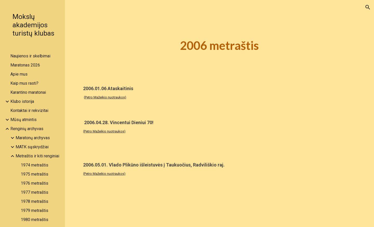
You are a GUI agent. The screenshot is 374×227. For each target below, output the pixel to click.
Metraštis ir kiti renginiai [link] (37, 155)
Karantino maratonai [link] (28, 92)
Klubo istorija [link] (22, 101)
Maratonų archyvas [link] (33, 137)
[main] (219, 45)
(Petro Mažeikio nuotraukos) (105, 97)
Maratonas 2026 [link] (25, 65)
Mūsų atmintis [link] (23, 119)
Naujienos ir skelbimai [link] (30, 56)
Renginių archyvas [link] (26, 128)
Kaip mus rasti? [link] (24, 83)
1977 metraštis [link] (34, 192)
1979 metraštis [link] (34, 210)
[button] (368, 7)
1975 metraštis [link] (34, 174)
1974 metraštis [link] (34, 165)
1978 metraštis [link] (34, 201)
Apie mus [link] (19, 74)
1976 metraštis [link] (34, 183)
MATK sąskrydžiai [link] (32, 146)
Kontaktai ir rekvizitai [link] (29, 110)
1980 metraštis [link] (34, 219)
